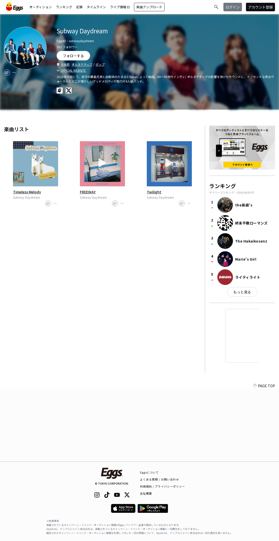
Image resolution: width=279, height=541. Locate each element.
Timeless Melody (27, 191)
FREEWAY (88, 191)
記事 (79, 7)
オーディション (40, 7)
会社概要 (146, 493)
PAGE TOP (264, 458)
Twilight (154, 191)
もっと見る (242, 291)
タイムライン (96, 7)
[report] (14, 72)
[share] (7, 72)
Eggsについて (149, 472)
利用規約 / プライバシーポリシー (162, 486)
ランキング (64, 7)
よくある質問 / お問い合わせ (159, 479)
